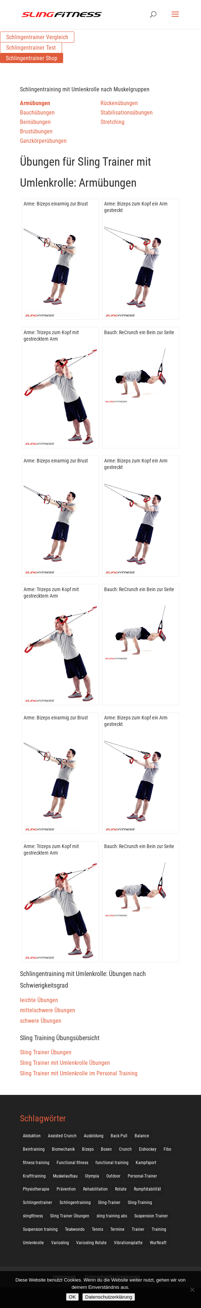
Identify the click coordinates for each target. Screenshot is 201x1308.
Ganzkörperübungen (43, 140)
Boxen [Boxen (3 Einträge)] (106, 1149)
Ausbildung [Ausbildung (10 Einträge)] (93, 1135)
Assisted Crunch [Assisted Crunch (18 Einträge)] (62, 1135)
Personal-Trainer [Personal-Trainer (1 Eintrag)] (142, 1176)
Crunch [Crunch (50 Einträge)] (125, 1149)
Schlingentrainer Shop (31, 58)
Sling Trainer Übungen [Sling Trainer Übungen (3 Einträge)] (69, 1215)
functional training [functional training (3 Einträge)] (111, 1162)
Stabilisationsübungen (126, 112)
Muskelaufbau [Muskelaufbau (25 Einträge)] (65, 1176)
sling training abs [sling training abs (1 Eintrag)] (112, 1215)
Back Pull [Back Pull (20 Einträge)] (119, 1135)
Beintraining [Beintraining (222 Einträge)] (34, 1149)
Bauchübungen (37, 112)
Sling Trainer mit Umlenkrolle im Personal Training (79, 1073)
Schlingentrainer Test (31, 47)
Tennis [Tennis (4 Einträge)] (97, 1229)
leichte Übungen (39, 1000)
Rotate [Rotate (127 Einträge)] (121, 1189)
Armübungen (35, 103)
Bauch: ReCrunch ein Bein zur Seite (139, 332)
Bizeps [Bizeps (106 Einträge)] (88, 1149)
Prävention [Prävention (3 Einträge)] (66, 1189)
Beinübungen (35, 122)
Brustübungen (36, 131)
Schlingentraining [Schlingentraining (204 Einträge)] (75, 1202)
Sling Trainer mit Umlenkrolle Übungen (65, 1062)
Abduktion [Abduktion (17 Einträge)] (32, 1135)
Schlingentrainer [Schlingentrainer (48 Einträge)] (37, 1202)
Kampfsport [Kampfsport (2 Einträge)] (146, 1162)
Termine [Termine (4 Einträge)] (117, 1229)
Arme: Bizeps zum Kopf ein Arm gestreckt (136, 207)
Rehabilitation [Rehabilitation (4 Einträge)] (95, 1189)
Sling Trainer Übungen (45, 1052)
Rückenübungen (119, 103)
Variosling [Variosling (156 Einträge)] (60, 1242)
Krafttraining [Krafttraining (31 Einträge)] (34, 1176)
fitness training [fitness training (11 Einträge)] (36, 1162)
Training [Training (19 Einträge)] (159, 1229)
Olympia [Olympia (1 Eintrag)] (92, 1176)
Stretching (112, 122)
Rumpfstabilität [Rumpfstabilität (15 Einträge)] (147, 1189)
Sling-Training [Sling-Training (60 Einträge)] (140, 1202)
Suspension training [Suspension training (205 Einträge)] (40, 1229)
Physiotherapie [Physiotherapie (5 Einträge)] (36, 1189)
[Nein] (192, 1289)
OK (72, 1297)
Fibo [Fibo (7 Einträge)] (167, 1149)
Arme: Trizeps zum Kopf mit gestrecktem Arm (51, 335)
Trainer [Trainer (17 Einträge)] (138, 1229)
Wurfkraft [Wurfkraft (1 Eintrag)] (158, 1242)
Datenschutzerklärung (108, 1297)
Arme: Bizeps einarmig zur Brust (56, 204)
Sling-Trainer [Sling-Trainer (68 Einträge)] (109, 1202)
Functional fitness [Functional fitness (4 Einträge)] (72, 1162)
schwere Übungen (40, 1020)
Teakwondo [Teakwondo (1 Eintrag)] (75, 1229)
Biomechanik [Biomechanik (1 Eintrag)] (63, 1149)
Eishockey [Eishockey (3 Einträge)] (147, 1149)
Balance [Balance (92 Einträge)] (142, 1135)
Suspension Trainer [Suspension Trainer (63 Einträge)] (151, 1215)
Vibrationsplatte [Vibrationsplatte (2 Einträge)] (128, 1242)
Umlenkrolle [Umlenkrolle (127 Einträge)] (33, 1242)
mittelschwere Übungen (47, 1010)
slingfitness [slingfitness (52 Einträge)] (33, 1215)
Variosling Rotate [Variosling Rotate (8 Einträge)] (91, 1242)
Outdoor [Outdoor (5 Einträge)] (113, 1176)
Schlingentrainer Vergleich (37, 37)
